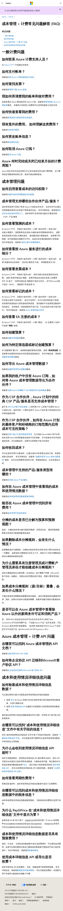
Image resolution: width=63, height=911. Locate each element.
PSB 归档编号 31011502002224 (16, 894)
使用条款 (46, 900)
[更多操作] (59, 17)
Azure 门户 (8, 65)
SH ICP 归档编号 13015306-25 (16, 890)
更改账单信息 (13, 142)
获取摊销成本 (32, 850)
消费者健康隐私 (32, 900)
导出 (12, 700)
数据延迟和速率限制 (25, 870)
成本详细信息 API (18, 706)
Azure (4, 17)
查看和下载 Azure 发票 (17, 89)
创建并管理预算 (14, 338)
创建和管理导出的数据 (17, 369)
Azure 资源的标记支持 (34, 310)
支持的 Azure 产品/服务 (17, 480)
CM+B (10, 17)
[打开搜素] (60, 3)
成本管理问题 (9, 39)
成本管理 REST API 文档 (18, 653)
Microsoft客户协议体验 (17, 406)
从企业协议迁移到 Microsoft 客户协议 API (25, 670)
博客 (6, 900)
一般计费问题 (9, 36)
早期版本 (49, 897)
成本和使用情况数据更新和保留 (21, 496)
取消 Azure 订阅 (14, 154)
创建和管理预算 (8, 357)
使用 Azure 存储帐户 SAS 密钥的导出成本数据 (27, 390)
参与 (14, 900)
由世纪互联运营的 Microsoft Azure (17, 897)
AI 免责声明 (39, 897)
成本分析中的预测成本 (30, 242)
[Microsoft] (31, 3)
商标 (6, 904)
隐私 (33, 894)
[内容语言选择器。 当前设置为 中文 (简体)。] (11, 885)
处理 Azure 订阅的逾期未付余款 (21, 77)
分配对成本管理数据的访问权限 (21, 194)
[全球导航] (2, 3)
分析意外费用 (13, 129)
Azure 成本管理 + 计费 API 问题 (15, 42)
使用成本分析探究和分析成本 (20, 117)
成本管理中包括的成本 (17, 513)
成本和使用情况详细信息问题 (14, 45)
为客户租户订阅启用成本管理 (20, 434)
